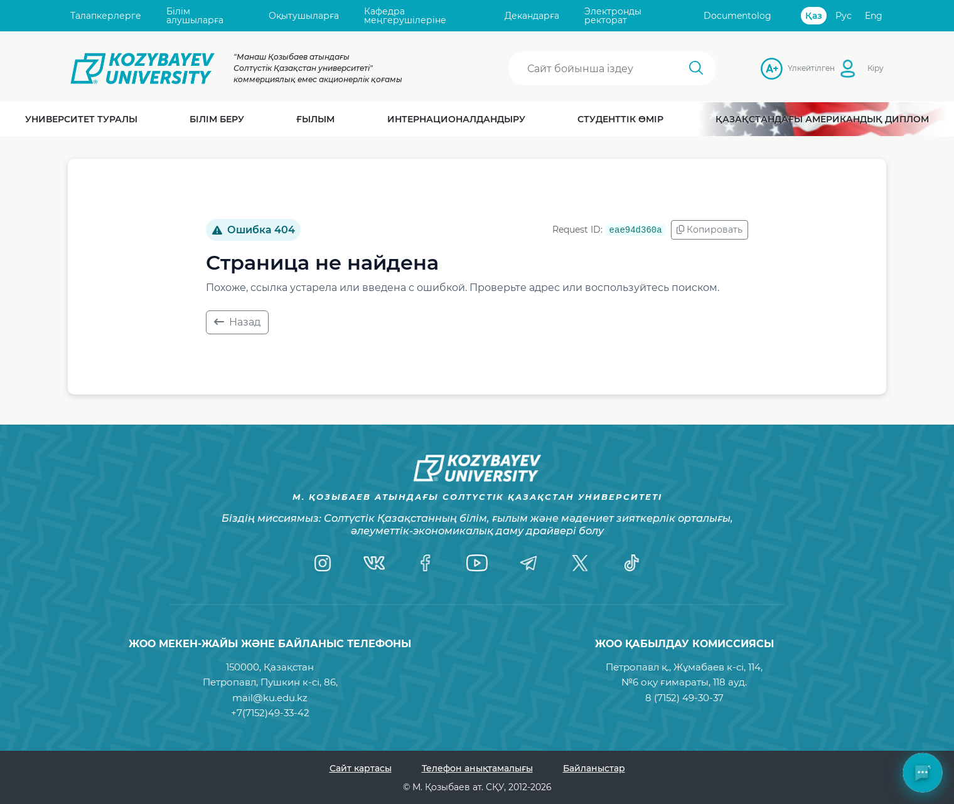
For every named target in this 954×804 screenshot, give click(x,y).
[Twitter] (580, 563)
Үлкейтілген (791, 68)
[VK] (374, 563)
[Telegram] (528, 563)
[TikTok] (631, 563)
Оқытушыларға (304, 15)
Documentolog (737, 15)
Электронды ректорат (612, 16)
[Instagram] (322, 563)
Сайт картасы (361, 768)
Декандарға (532, 15)
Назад (237, 322)
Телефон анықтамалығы (477, 768)
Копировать (709, 229)
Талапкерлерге (105, 15)
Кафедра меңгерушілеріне (405, 16)
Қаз (813, 15)
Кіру (875, 68)
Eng (873, 15)
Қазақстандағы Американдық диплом (822, 119)
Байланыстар (594, 768)
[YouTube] (477, 563)
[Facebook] (425, 563)
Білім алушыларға (194, 16)
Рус (843, 15)
